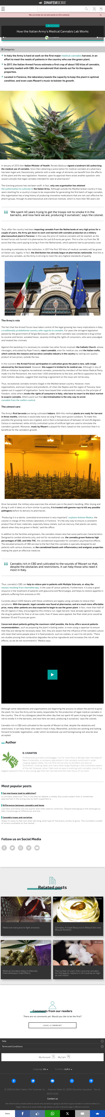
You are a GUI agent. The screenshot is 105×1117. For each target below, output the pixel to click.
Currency (59, 1069)
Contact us (52, 1098)
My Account (93, 9)
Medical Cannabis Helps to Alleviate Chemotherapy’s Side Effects (20, 971)
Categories (7, 49)
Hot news (54, 25)
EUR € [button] (67, 1069)
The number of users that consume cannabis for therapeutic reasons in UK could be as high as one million (77, 972)
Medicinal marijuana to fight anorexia (21, 927)
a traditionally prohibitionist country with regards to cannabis (32, 330)
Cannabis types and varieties (17, 817)
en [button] (44, 1069)
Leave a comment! (52, 1025)
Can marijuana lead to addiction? (19, 793)
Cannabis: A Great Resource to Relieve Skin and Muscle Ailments (78, 928)
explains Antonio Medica (80, 517)
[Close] (100, 15)
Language (38, 1069)
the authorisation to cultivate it (17, 188)
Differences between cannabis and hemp (23, 805)
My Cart (100, 9)
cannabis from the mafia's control (18, 400)
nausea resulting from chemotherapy (20, 587)
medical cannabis (71, 55)
